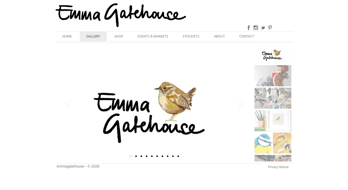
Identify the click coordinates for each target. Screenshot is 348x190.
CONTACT (246, 36)
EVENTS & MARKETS (153, 36)
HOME (67, 36)
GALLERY (93, 36)
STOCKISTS (191, 36)
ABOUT (219, 36)
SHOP (119, 36)
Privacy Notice (278, 167)
